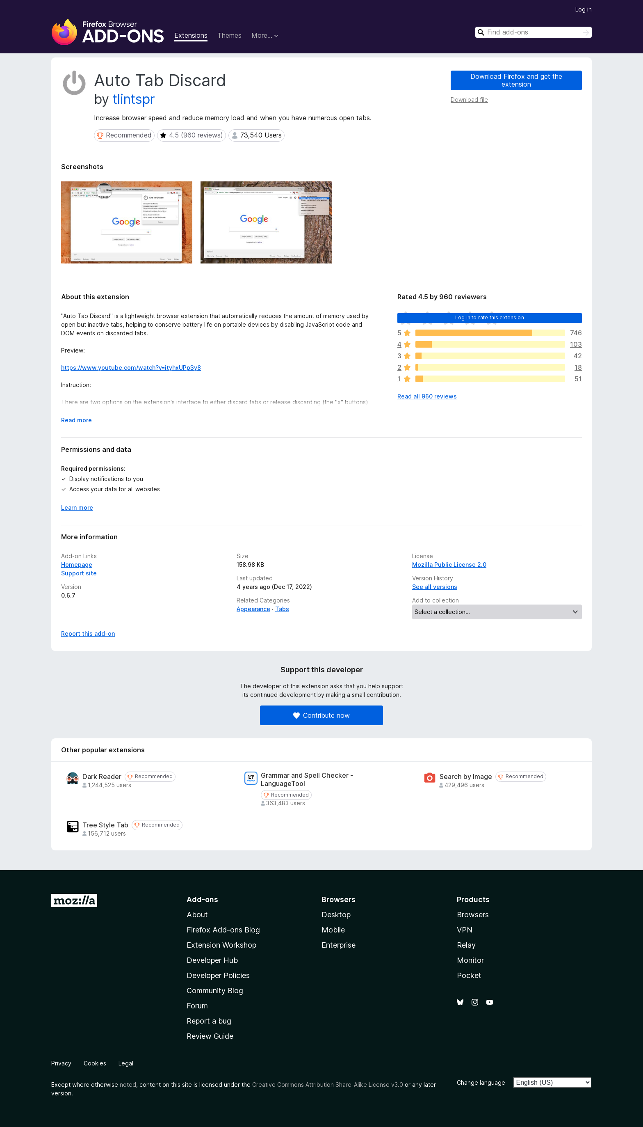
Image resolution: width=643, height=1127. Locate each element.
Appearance (253, 608)
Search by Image (466, 777)
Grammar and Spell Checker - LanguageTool (307, 779)
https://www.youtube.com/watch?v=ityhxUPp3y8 (131, 367)
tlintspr (134, 99)
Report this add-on (88, 633)
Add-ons (202, 899)
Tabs (282, 608)
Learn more (77, 507)
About (197, 914)
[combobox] (533, 32)
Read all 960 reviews (427, 396)
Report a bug (209, 1021)
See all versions (434, 586)
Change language (481, 1082)
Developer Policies (218, 975)
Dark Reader (101, 777)
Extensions (190, 35)
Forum (197, 1005)
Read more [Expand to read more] (76, 420)
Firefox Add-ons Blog (223, 929)
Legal (126, 1063)
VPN (464, 929)
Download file (469, 99)
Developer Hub (212, 960)
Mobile (333, 929)
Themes (229, 35)
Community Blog (215, 990)
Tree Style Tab (105, 825)
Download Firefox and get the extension (516, 80)
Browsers (473, 914)
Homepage (76, 564)
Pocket (469, 975)
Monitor (470, 960)
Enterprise (339, 945)
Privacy (61, 1063)
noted (128, 1084)
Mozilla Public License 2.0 (449, 564)
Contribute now (321, 715)
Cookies (95, 1063)
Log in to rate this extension (489, 317)
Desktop (336, 914)
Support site (79, 573)
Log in (583, 9)
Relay (466, 945)
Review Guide (210, 1036)
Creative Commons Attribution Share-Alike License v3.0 (327, 1084)
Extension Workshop (221, 945)
